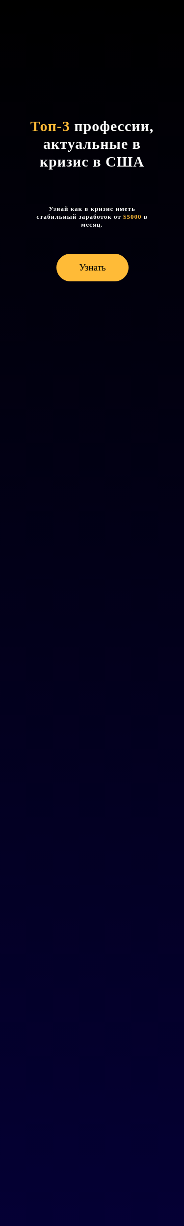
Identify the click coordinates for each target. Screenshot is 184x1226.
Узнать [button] (92, 267)
